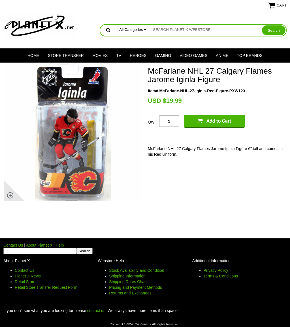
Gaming (163, 55)
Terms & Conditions (221, 276)
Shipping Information (127, 276)
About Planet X (39, 245)
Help (60, 245)
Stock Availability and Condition (136, 270)
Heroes (138, 55)
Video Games (193, 55)
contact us (96, 310)
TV (118, 55)
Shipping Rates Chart (128, 281)
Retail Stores (26, 281)
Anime (222, 55)
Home (33, 55)
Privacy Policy (216, 270)
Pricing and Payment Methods (135, 287)
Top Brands (250, 55)
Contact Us (13, 245)
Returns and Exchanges (130, 293)
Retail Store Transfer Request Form (46, 287)
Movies (100, 55)
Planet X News (28, 276)
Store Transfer (66, 55)
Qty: (152, 121)
